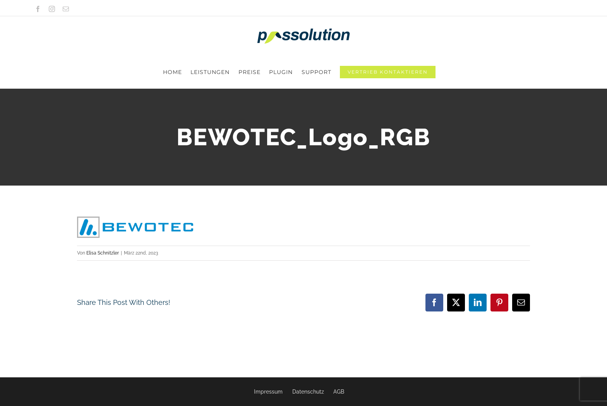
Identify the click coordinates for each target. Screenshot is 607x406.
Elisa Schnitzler (102, 220)
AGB (338, 392)
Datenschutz (308, 392)
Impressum (268, 392)
